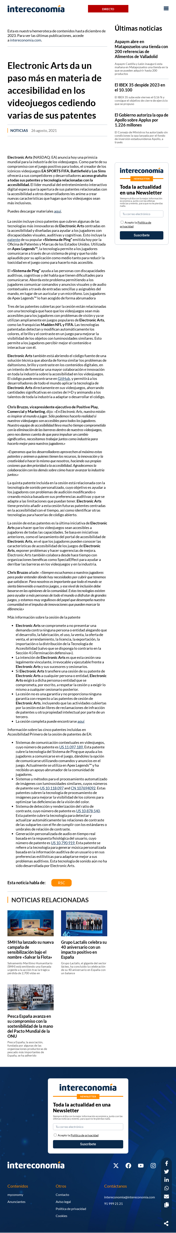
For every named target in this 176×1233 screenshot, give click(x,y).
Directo (108, 9)
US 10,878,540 (88, 811)
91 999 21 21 (113, 1203)
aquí (57, 211)
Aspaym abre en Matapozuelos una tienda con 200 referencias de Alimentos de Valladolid (141, 49)
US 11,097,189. (71, 747)
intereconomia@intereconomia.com (129, 1197)
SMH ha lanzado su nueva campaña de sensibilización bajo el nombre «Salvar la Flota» (30, 949)
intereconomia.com (25, 40)
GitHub (64, 378)
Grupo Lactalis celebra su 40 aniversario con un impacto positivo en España (84, 949)
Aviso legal (63, 1202)
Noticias (19, 130)
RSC (61, 882)
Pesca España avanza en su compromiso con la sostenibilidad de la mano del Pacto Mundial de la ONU (30, 1026)
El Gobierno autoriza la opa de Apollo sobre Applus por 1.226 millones (141, 119)
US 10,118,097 (52, 788)
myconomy (15, 1195)
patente (13, 239)
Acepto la (78, 1135)
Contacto (62, 1195)
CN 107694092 (83, 788)
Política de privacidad (71, 1209)
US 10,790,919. (63, 842)
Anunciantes (16, 1202)
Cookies (61, 1216)
